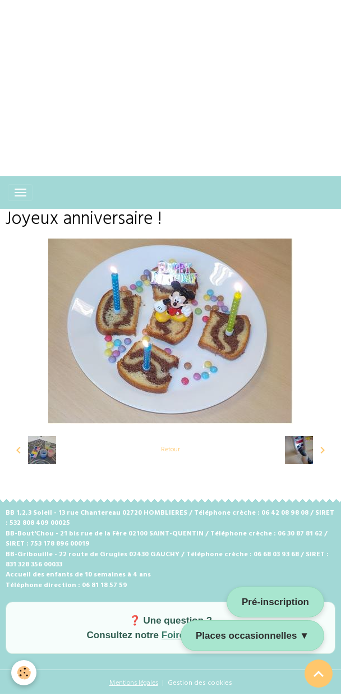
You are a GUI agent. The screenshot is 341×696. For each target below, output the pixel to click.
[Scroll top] (319, 674)
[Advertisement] (170, 78)
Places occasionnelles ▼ (252, 635)
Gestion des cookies (200, 683)
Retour (170, 449)
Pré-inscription (275, 602)
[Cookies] (23, 672)
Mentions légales (133, 683)
